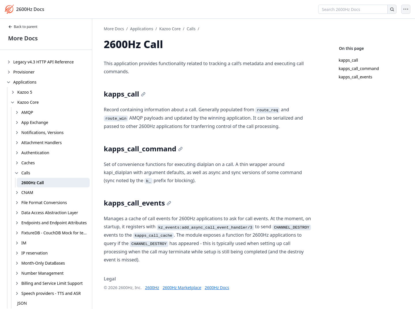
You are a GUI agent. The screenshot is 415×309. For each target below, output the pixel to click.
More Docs (23, 38)
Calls (191, 28)
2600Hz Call (32, 182)
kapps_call (348, 60)
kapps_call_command (359, 68)
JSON (22, 303)
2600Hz (152, 287)
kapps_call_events (355, 77)
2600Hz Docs (217, 287)
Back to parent (22, 26)
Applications (141, 28)
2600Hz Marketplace (182, 287)
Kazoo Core (170, 28)
